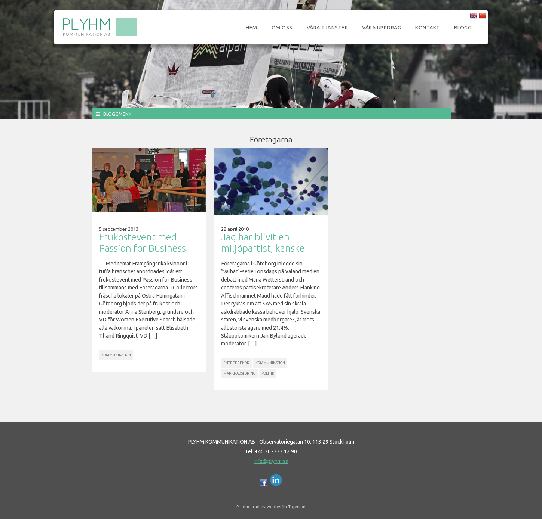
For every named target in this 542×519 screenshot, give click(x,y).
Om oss (282, 28)
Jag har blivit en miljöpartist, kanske (263, 242)
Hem (251, 28)
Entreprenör (236, 363)
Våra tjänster (327, 28)
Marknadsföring (239, 373)
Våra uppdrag (381, 28)
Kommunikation (116, 355)
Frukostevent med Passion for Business (142, 242)
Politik (267, 373)
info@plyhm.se (271, 461)
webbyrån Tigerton (286, 506)
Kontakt (427, 28)
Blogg (463, 28)
